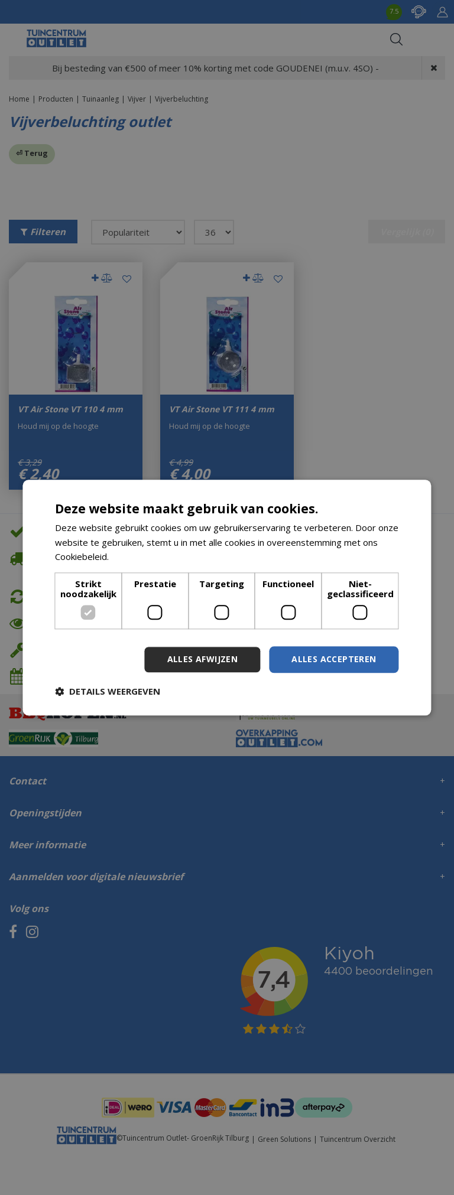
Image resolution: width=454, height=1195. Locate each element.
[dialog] (226, 597)
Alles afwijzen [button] (202, 659)
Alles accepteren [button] (333, 659)
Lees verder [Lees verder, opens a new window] (136, 557)
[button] (107, 691)
